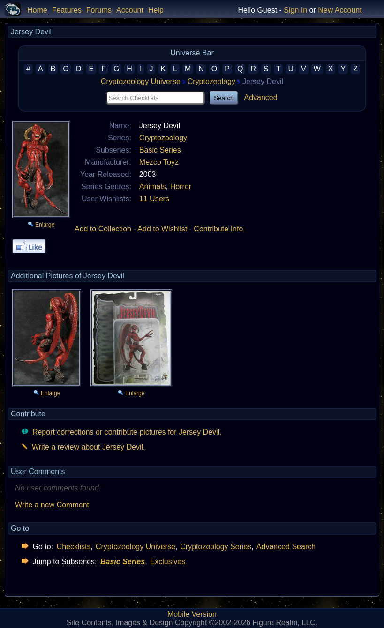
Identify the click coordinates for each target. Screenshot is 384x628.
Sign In (295, 10)
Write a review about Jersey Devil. (88, 447)
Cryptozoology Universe (141, 81)
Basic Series (160, 150)
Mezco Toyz (159, 162)
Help (156, 10)
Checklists (74, 547)
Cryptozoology (211, 81)
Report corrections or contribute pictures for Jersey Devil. (127, 432)
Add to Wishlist (162, 229)
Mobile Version (192, 614)
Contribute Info (218, 229)
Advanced (260, 97)
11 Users (154, 199)
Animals (152, 187)
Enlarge (44, 225)
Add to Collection (103, 229)
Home (37, 10)
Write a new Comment (52, 505)
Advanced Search (286, 547)
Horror (180, 187)
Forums (99, 10)
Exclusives (168, 562)
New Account (339, 10)
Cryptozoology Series (215, 547)
